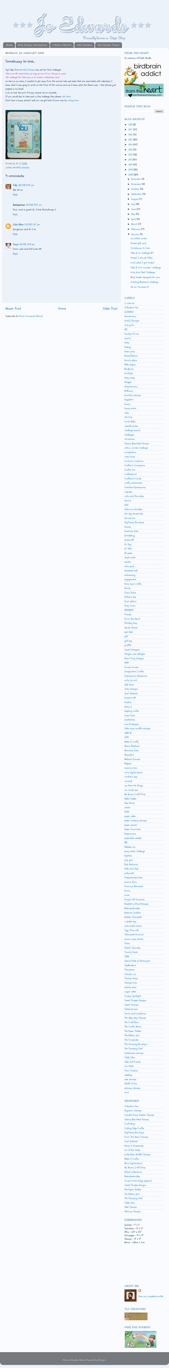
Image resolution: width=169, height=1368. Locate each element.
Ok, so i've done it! (140, 287)
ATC (126, 329)
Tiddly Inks (129, 1057)
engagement (130, 579)
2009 (131, 169)
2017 (130, 129)
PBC (126, 842)
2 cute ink (129, 303)
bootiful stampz (21, 167)
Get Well (128, 632)
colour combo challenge (136, 448)
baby (126, 342)
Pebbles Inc (130, 847)
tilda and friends (132, 1062)
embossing (129, 575)
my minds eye (131, 790)
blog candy (129, 377)
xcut (126, 1092)
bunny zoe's (130, 408)
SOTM (126, 956)
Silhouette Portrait (133, 934)
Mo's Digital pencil (133, 1163)
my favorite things (133, 785)
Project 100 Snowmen (134, 899)
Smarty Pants (131, 952)
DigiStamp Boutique (134, 522)
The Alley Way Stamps (135, 1018)
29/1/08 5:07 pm (32, 224)
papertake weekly (132, 838)
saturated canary (133, 926)
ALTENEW (129, 312)
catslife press (131, 426)
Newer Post (13, 308)
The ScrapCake (131, 1040)
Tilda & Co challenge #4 (142, 253)
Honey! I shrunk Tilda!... (142, 257)
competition (130, 452)
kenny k (128, 706)
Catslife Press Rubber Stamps (139, 1115)
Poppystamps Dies (133, 877)
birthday (128, 373)
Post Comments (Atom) (31, 316)
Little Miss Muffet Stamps (137, 1154)
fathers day (130, 597)
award (127, 338)
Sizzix (127, 943)
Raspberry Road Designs (136, 904)
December (136, 179)
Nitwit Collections (133, 1172)
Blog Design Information (32, 45)
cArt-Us (128, 417)
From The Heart (132, 619)
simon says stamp (133, 939)
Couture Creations (133, 461)
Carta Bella (129, 421)
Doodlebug (129, 535)
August (135, 199)
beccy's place (130, 360)
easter (127, 562)
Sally (15, 185)
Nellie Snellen (130, 798)
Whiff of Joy (130, 1083)
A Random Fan (131, 307)
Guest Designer (132, 649)
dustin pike (129, 557)
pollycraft (129, 873)
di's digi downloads (133, 513)
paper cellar (130, 816)
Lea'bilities (129, 719)
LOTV (126, 737)
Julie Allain (18, 224)
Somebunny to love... (140, 248)
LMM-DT (128, 733)
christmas (129, 439)
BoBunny (128, 391)
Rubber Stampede (133, 917)
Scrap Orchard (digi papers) (137, 1180)
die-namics (129, 518)
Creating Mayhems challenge (144, 282)
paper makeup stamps (135, 820)
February (136, 229)
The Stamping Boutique (135, 1044)
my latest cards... (139, 238)
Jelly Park (129, 684)
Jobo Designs (84, 45)
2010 (130, 164)
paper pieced (130, 825)
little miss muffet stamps (137, 728)
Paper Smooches (132, 829)
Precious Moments (133, 886)
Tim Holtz (129, 1066)
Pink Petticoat (131, 864)
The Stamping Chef (133, 1048)
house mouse (131, 667)
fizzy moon (130, 605)
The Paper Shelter (132, 1031)
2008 (131, 174)
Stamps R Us (130, 983)
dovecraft (129, 540)
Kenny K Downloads (133, 1145)
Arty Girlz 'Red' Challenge (143, 272)
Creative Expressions (135, 487)
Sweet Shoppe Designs (135, 1000)
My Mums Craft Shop (134, 794)
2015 (130, 139)
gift (126, 636)
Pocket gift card (138, 243)
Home (9, 45)
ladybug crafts (131, 711)
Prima (127, 890)
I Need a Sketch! (61, 45)
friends (127, 614)
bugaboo (128, 399)
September (136, 194)
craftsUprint (130, 474)
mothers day (130, 776)
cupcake (128, 492)
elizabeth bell (130, 570)
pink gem (128, 860)
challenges (129, 434)
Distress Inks (131, 531)
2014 (130, 144)
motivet (128, 781)
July (133, 204)
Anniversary (130, 316)
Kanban (128, 702)
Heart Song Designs (134, 658)
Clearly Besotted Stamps (136, 443)
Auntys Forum (131, 334)
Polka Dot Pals (131, 869)
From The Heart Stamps (136, 1137)
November (136, 184)
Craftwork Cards (132, 478)
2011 (130, 159)
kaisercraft (130, 697)
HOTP (126, 662)
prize (126, 895)
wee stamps (130, 1079)
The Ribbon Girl (131, 1035)
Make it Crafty (131, 741)
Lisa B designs (131, 724)
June (134, 209)
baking (127, 347)
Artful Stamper (132, 320)
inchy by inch (130, 680)
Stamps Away (131, 978)
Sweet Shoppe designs (135, 1185)
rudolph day (130, 921)
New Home (129, 803)
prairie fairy (130, 882)
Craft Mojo (129, 1123)
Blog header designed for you (145, 277)
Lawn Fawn (129, 715)
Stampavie (129, 969)
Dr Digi (127, 544)
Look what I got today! (142, 262)
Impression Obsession (135, 676)
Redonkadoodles (132, 908)
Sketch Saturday (132, 948)
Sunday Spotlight (132, 996)
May (133, 214)
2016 (130, 134)
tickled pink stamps (133, 1053)
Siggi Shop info (131, 930)
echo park (129, 566)
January (135, 234)
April (134, 219)
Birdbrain (129, 369)
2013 (130, 149)
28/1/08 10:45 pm (26, 185)
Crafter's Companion (134, 465)
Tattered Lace (131, 1009)
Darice (127, 500)
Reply (15, 194)
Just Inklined (130, 693)
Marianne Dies (131, 750)
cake (126, 413)
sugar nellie (130, 991)
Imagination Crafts (134, 671)
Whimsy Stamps (132, 1211)
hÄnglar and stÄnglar (134, 654)
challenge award (132, 430)
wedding (128, 1075)
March (134, 224)
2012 (130, 154)
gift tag (128, 641)
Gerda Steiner (131, 627)
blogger (128, 382)
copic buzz (129, 456)
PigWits (128, 855)
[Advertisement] (138, 1267)
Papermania (130, 833)
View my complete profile (150, 1296)
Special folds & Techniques (137, 961)
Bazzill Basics (131, 355)
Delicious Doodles (133, 509)
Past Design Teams (108, 45)
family (127, 588)
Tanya (15, 244)
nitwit (127, 807)
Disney (127, 527)
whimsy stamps (132, 1088)
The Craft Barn (131, 1022)
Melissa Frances (132, 759)
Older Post (110, 308)
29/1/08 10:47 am (34, 205)
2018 (130, 124)
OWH (126, 811)
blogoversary (131, 386)
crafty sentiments (133, 483)
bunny (127, 404)
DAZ (126, 505)
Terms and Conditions (135, 1013)
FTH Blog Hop (130, 623)
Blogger (102, 1360)
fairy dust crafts (132, 584)
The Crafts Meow (132, 1026)
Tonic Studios (131, 1070)
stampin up (130, 974)
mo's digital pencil (133, 772)
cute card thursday (134, 496)
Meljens (128, 763)
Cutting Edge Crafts (134, 1128)
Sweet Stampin (131, 1005)
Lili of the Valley (132, 1150)
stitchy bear (130, 987)
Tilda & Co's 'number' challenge (146, 267)
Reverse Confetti (132, 912)
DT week (128, 553)
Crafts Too (129, 470)
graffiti (128, 645)
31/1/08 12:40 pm (27, 244)
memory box (130, 768)
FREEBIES (129, 610)
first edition (130, 601)
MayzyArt (129, 754)
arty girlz (129, 325)
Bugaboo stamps (133, 1110)
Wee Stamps (130, 1207)
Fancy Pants (130, 592)
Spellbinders (130, 965)
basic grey (129, 351)
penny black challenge (134, 851)
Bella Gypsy (130, 364)
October (135, 189)
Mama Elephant (131, 746)
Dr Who (128, 548)
